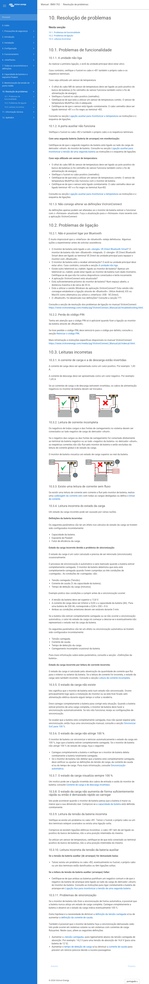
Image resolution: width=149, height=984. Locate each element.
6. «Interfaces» (18, 59)
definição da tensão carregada (110, 914)
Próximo (131, 966)
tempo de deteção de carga (78, 946)
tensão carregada (74, 937)
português (132, 981)
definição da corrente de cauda (77, 917)
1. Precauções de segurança (18, 31)
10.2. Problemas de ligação (19, 103)
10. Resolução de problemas (18, 91)
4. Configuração (18, 48)
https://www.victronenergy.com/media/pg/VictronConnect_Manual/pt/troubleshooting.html (96, 307)
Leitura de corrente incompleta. (115, 678)
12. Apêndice (18, 117)
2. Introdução (18, 37)
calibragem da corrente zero (68, 495)
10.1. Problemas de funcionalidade (19, 97)
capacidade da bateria (109, 804)
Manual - (50, 4)
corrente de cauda (118, 946)
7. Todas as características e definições (18, 67)
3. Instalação (18, 42)
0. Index (5, 25)
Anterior (54, 966)
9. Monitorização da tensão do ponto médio (18, 84)
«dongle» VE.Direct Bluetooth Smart (109, 249)
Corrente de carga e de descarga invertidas (88, 784)
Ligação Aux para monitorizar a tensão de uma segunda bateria (98, 888)
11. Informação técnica (18, 112)
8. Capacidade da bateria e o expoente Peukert (15, 75)
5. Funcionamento (18, 54)
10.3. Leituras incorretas (19, 107)
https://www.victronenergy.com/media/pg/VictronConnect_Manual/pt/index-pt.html (92, 343)
